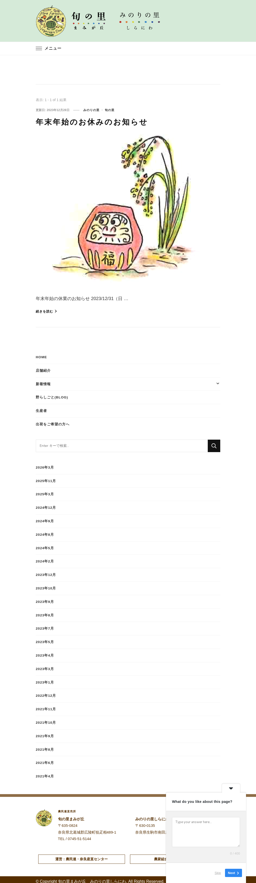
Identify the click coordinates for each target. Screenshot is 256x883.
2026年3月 (45, 466)
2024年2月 (45, 559)
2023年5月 (45, 639)
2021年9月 (45, 733)
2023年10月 (46, 586)
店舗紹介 (43, 370)
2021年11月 (46, 706)
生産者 (41, 410)
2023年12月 (46, 573)
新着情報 (43, 383)
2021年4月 (45, 773)
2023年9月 (45, 599)
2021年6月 (45, 759)
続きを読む (47, 311)
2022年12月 (46, 693)
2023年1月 (45, 680)
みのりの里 (91, 109)
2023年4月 (45, 653)
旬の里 (109, 109)
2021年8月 (45, 746)
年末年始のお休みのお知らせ (108, 120)
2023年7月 (45, 626)
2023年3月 (45, 666)
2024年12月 (46, 506)
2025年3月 (45, 493)
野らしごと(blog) (52, 396)
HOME (41, 356)
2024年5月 (45, 546)
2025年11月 (46, 480)
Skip (218, 873)
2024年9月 (45, 520)
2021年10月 (46, 719)
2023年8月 (45, 613)
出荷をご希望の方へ (53, 423)
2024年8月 (45, 533)
